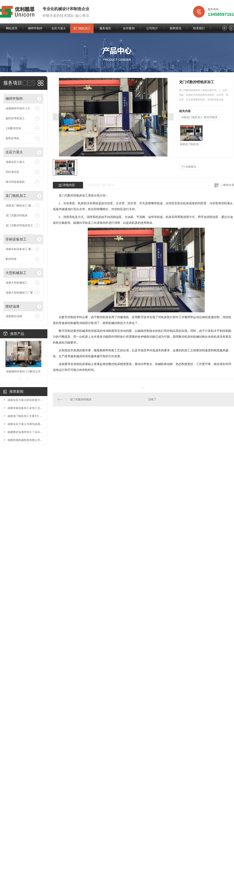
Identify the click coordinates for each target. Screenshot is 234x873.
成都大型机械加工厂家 (19, 292)
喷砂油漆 (12, 306)
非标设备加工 (16, 239)
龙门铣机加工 (82, 28)
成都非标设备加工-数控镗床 (22, 249)
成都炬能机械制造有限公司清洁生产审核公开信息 (25, 440)
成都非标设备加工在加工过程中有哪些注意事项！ (25, 408)
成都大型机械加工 (16, 282)
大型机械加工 (16, 273)
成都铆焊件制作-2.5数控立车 (23, 108)
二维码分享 (227, 185)
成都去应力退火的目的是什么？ (25, 400)
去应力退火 (58, 28)
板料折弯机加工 (15, 118)
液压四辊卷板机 (15, 181)
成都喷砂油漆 (14, 316)
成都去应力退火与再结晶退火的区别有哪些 (25, 424)
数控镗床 (11, 259)
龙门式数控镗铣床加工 (19, 225)
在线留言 (189, 166)
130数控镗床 (13, 128)
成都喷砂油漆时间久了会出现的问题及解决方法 (25, 432)
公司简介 (152, 28)
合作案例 (129, 28)
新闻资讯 (175, 28)
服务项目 (105, 28)
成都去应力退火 (15, 161)
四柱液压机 (12, 171)
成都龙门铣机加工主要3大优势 (25, 416)
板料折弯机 (12, 138)
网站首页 (12, 28)
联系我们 (199, 28)
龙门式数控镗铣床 (16, 215)
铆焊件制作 (35, 28)
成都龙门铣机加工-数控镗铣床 (23, 205)
